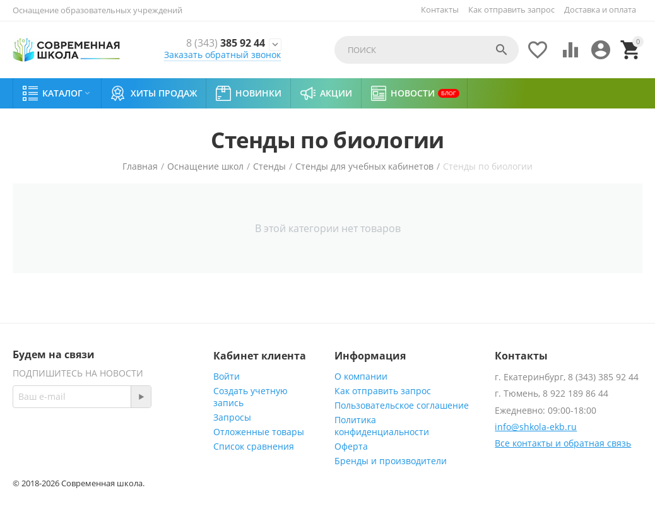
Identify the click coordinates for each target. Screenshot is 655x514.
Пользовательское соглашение (401, 405)
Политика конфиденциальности (381, 426)
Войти (226, 376)
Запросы (232, 417)
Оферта (351, 446)
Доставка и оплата (600, 9)
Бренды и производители (390, 461)
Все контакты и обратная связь (563, 443)
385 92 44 (222, 43)
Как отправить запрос (511, 9)
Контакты (440, 9)
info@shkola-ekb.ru (536, 427)
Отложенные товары (258, 432)
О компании (360, 376)
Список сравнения (253, 446)
